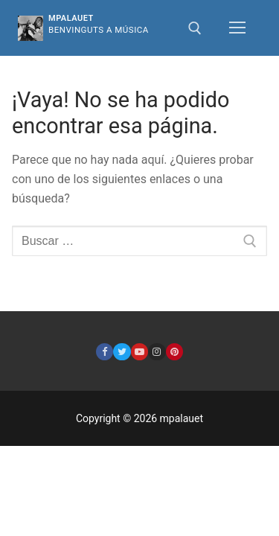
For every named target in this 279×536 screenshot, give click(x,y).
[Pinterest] (174, 351)
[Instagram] (156, 351)
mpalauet (71, 18)
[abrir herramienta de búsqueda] (195, 28)
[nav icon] (237, 28)
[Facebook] (104, 351)
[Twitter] (121, 351)
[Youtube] (139, 351)
